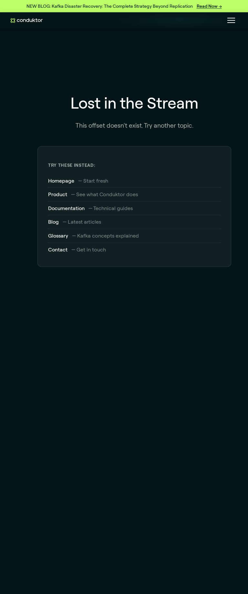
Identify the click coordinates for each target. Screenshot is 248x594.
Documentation (66, 208)
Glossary (58, 235)
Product (57, 194)
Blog (53, 221)
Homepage (61, 180)
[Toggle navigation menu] (231, 20)
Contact (57, 249)
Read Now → (209, 6)
